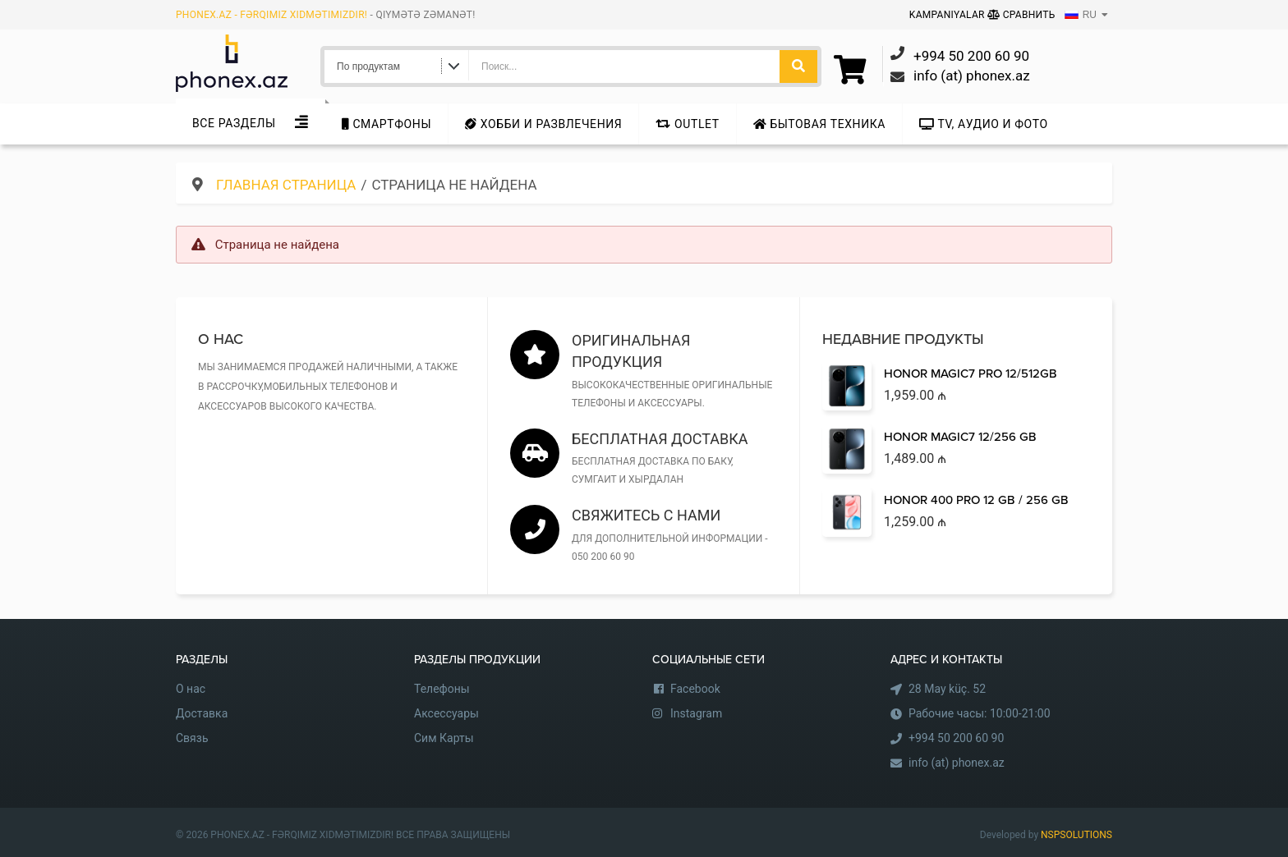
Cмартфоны (386, 124)
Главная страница (286, 184)
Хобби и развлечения (543, 124)
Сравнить (1021, 15)
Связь (192, 738)
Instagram (696, 713)
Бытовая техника (819, 124)
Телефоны (442, 688)
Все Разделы (234, 123)
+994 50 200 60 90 (956, 738)
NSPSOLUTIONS (1076, 835)
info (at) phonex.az (956, 762)
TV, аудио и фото (983, 124)
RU (1081, 15)
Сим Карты (444, 738)
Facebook (695, 688)
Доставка (202, 713)
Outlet (687, 124)
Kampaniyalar (948, 15)
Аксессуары (446, 713)
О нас (190, 688)
